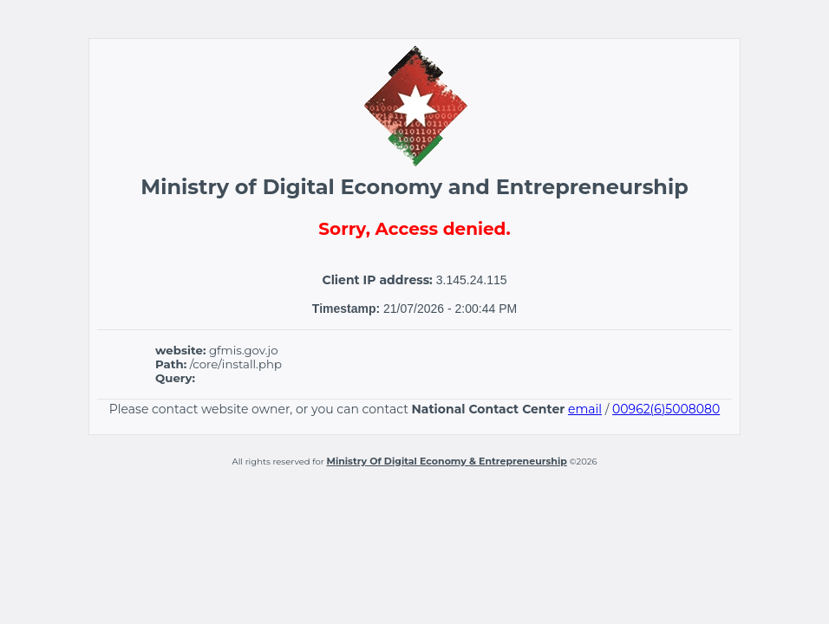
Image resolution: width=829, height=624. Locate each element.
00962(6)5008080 (666, 409)
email (585, 409)
